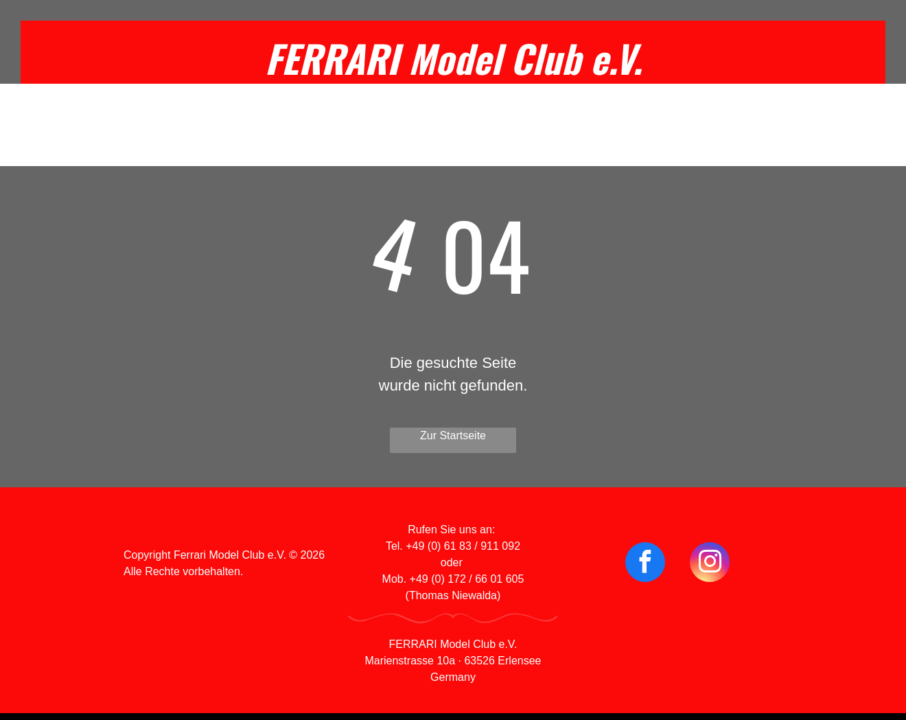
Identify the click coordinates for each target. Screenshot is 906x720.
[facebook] (645, 563)
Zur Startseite (453, 435)
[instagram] (710, 563)
